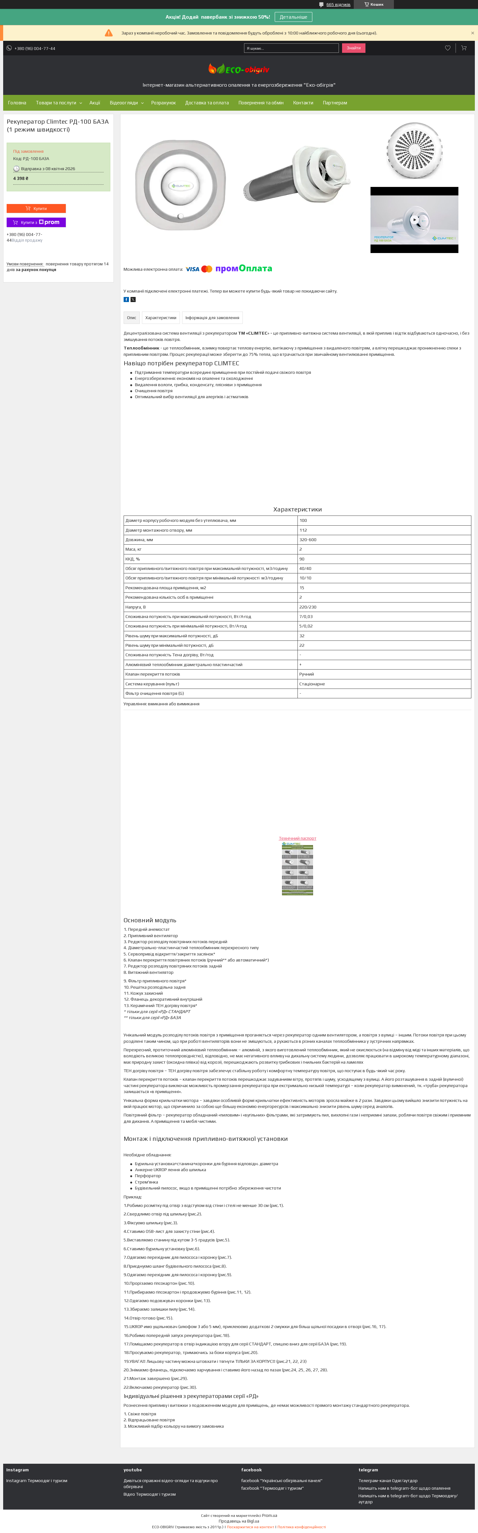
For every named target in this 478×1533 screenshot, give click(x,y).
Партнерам (335, 102)
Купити (40, 208)
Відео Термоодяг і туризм (150, 1494)
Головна (17, 102)
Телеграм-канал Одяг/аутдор (388, 1480)
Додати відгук (448, 48)
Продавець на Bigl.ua (239, 1521)
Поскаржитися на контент (250, 1527)
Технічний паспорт (297, 838)
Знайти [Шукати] (354, 48)
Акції (94, 102)
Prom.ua (269, 1515)
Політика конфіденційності (302, 1527)
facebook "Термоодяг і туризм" (272, 1488)
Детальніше (293, 17)
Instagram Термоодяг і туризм (36, 1480)
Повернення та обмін (261, 102)
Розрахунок (163, 102)
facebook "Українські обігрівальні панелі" (281, 1480)
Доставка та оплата (207, 102)
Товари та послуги (56, 102)
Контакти (303, 102)
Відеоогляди (124, 102)
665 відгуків (339, 4)
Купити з (40, 222)
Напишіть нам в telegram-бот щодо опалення (404, 1488)
